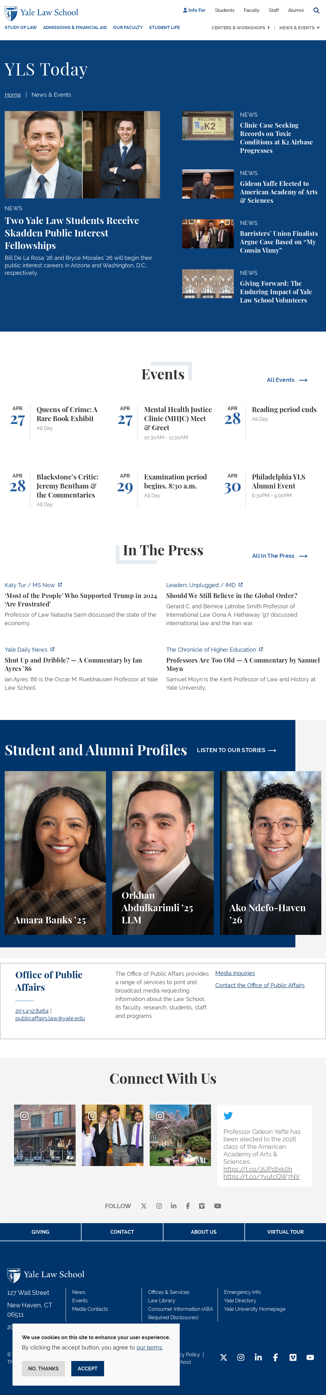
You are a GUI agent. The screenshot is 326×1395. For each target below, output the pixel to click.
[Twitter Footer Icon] (224, 1358)
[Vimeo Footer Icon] (293, 1358)
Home (13, 94)
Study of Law (21, 27)
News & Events (297, 27)
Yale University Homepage (254, 1309)
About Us (204, 1232)
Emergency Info (242, 1292)
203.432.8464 (32, 1011)
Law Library (161, 1301)
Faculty (251, 10)
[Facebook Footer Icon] (275, 1358)
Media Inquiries (235, 973)
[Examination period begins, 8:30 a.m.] (163, 490)
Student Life (164, 27)
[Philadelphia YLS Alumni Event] (270, 490)
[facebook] (188, 1206)
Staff (274, 10)
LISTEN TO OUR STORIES (231, 750)
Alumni (295, 10)
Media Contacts (90, 1309)
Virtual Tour (285, 1232)
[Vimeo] (202, 1206)
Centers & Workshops (238, 27)
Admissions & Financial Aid (75, 27)
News (78, 1292)
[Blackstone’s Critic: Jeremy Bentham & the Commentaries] (55, 490)
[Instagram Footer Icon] (241, 1358)
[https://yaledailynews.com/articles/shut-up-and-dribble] (82, 670)
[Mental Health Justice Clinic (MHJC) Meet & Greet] (163, 423)
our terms (149, 1347)
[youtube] (217, 1206)
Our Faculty (128, 27)
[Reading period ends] (270, 423)
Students (224, 10)
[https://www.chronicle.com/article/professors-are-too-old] (244, 670)
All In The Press (274, 555)
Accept (88, 1369)
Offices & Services (168, 1292)
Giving (40, 1232)
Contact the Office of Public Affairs (260, 985)
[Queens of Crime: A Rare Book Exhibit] (55, 423)
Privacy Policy (184, 1355)
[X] (144, 1206)
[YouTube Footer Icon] (310, 1358)
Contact (122, 1232)
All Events (281, 380)
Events (80, 1301)
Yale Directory (240, 1301)
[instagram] (159, 1206)
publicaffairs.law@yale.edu (50, 1018)
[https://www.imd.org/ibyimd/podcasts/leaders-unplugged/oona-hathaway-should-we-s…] (244, 605)
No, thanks (43, 1369)
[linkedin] (174, 1206)
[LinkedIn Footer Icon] (258, 1358)
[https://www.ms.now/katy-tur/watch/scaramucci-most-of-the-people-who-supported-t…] (82, 605)
